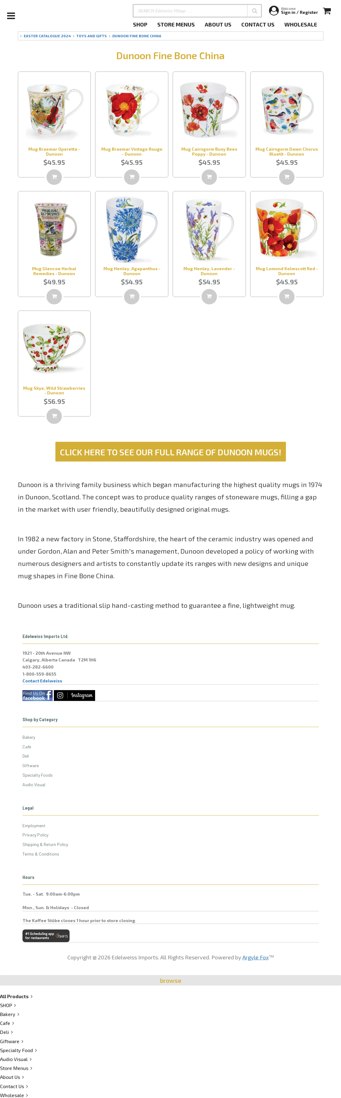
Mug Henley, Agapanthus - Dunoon (131, 271)
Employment (34, 825)
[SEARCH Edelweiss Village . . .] (197, 11)
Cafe (26, 746)
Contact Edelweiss (42, 680)
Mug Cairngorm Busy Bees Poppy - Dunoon (209, 151)
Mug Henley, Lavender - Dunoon (209, 271)
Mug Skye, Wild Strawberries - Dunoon (54, 390)
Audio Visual (33, 784)
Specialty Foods (37, 775)
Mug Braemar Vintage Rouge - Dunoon (131, 151)
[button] (254, 11)
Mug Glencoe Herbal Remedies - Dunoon (54, 271)
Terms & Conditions (40, 853)
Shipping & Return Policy (45, 844)
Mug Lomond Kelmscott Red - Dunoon (287, 271)
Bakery (28, 737)
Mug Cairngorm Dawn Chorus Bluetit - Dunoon (286, 151)
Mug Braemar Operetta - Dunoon (54, 151)
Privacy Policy (35, 834)
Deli (25, 755)
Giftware (30, 765)
